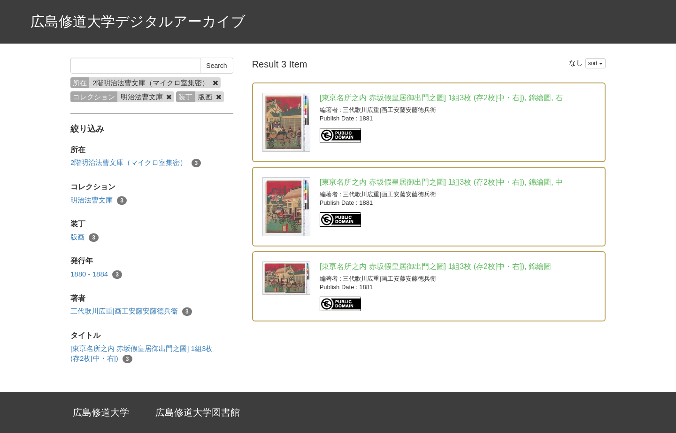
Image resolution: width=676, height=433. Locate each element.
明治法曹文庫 (98, 200)
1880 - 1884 (96, 274)
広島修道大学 (101, 412)
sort (595, 63)
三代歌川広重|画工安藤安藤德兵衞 (131, 311)
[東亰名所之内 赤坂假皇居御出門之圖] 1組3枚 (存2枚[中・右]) (141, 353)
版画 (84, 237)
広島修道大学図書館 (197, 412)
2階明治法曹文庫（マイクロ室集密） (135, 162)
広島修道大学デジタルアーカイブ (138, 21)
